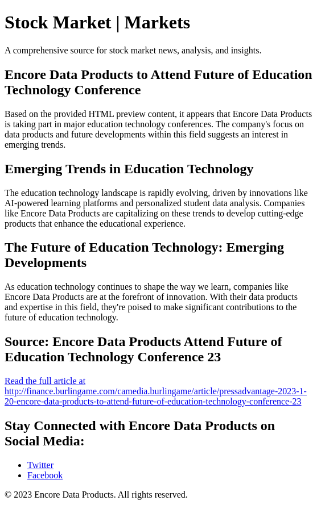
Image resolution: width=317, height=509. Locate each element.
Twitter (40, 465)
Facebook (45, 475)
